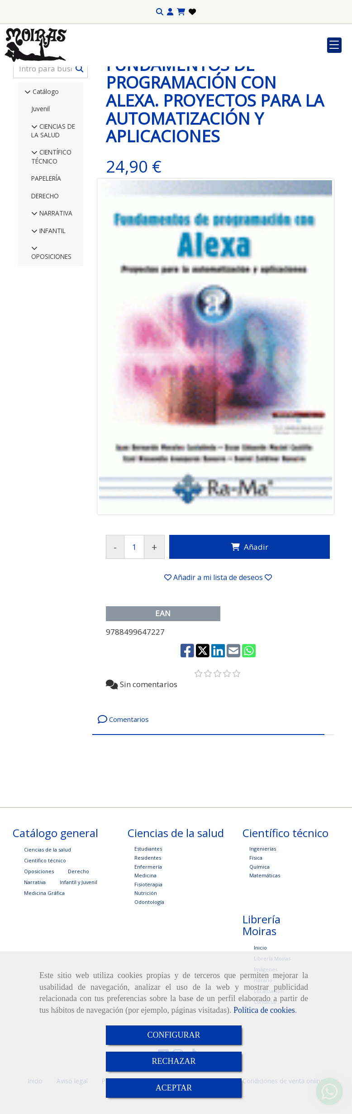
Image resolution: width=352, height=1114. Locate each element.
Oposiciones (39, 937)
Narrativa (35, 948)
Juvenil (40, 175)
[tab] (208, 785)
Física (255, 924)
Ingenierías (262, 915)
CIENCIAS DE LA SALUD (53, 197)
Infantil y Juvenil (78, 948)
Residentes (147, 924)
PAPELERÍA (46, 244)
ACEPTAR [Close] (174, 1087)
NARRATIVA (55, 279)
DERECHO (45, 262)
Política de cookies (264, 1010)
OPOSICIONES (51, 322)
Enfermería (148, 933)
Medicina (145, 941)
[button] (170, 12)
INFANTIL (52, 297)
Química (259, 933)
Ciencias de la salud (47, 916)
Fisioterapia (148, 950)
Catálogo (45, 158)
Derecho (78, 937)
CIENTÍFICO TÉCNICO (51, 222)
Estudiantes (148, 915)
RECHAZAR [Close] (173, 1061)
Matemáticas (264, 941)
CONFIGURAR (173, 1034)
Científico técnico (45, 926)
